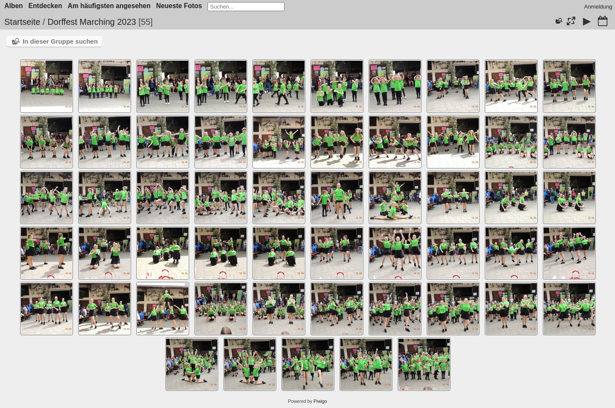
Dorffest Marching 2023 (91, 22)
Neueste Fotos (179, 5)
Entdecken (45, 5)
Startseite (22, 22)
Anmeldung (598, 6)
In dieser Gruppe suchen (60, 41)
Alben (13, 5)
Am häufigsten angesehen (108, 5)
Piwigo (320, 401)
